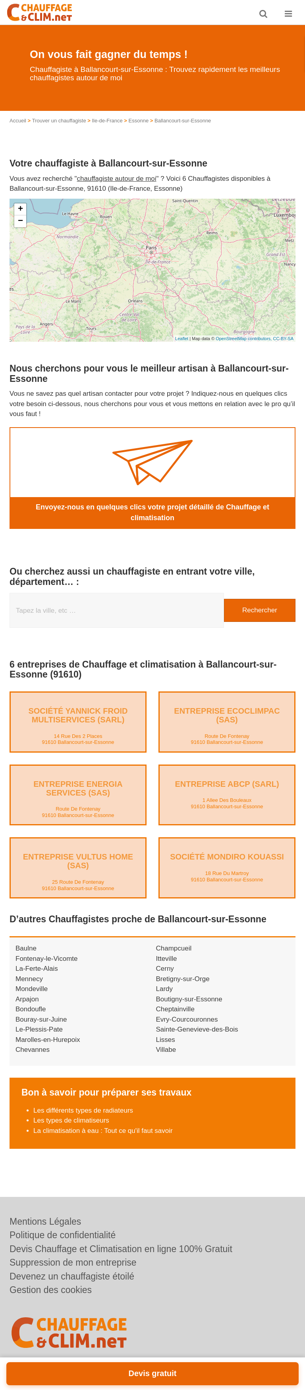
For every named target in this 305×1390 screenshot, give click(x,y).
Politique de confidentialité (63, 1235)
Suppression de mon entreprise (73, 1262)
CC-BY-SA (283, 338)
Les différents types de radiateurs (83, 1110)
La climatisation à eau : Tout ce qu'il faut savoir (103, 1130)
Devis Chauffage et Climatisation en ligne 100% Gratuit (121, 1249)
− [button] (20, 221)
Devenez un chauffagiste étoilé (72, 1276)
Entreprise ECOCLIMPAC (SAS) (227, 715)
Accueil (18, 121)
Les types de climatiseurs (71, 1120)
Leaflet (181, 338)
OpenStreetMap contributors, (244, 338)
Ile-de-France (107, 121)
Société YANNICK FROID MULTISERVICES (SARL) (77, 715)
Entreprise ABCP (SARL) (227, 784)
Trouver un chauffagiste (59, 121)
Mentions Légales (45, 1221)
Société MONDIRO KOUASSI (227, 856)
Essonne (139, 121)
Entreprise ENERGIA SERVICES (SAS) (77, 788)
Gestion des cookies (51, 1290)
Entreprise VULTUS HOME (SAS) (78, 861)
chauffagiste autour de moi (116, 178)
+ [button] (20, 209)
